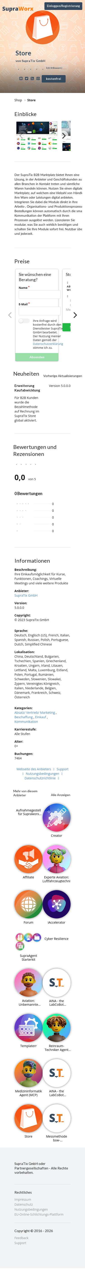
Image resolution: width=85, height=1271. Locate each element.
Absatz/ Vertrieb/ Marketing (34, 712)
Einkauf (40, 717)
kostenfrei (53, 79)
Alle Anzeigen (60, 795)
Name (23, 288)
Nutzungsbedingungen (45, 773)
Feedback (21, 1238)
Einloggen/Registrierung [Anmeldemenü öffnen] (63, 6)
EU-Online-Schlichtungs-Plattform (39, 1214)
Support (20, 1243)
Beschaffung (23, 717)
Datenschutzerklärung (48, 344)
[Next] (63, 136)
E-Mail (23, 304)
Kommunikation (26, 721)
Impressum (22, 1200)
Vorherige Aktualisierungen (62, 376)
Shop (18, 100)
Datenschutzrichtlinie (42, 778)
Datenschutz (23, 1204)
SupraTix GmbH (26, 595)
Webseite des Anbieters (36, 769)
